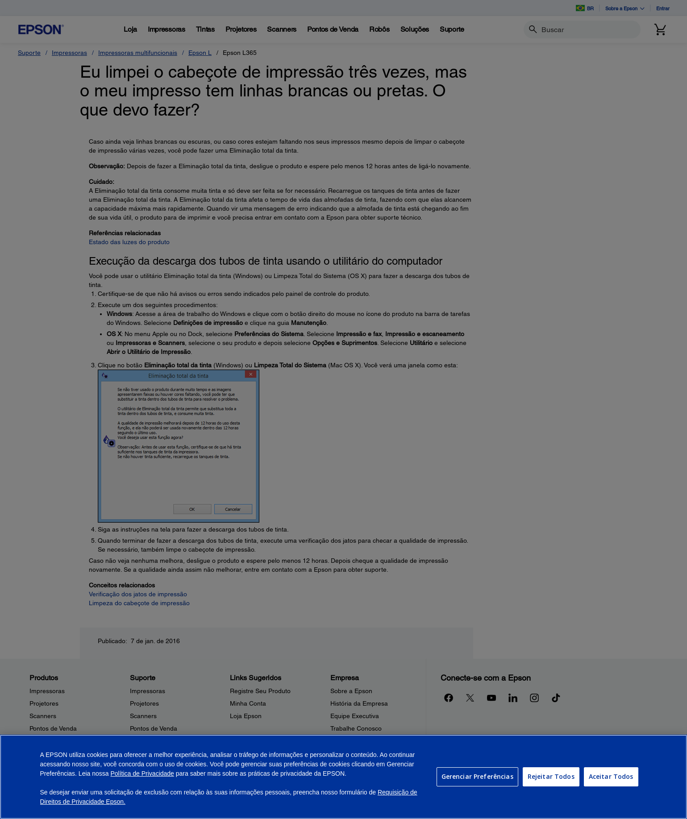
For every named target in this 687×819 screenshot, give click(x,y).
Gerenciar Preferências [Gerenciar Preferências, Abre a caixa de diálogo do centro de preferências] (477, 776)
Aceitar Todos (611, 776)
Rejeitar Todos (551, 776)
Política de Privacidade (142, 773)
